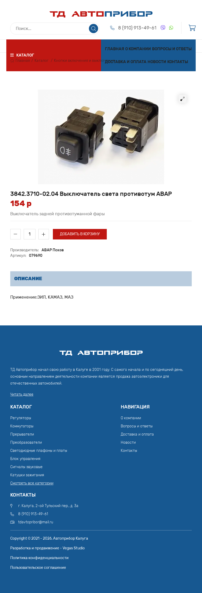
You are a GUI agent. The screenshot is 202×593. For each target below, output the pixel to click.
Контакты (177, 61)
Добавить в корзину (80, 234)
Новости (157, 61)
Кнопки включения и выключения (84, 60)
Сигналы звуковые (26, 467)
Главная (114, 49)
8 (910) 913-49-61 (137, 28)
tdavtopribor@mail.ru (35, 522)
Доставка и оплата (126, 61)
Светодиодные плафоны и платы (38, 450)
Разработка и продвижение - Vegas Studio (47, 548)
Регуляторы (20, 418)
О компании (138, 49)
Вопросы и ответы (172, 49)
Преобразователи (26, 442)
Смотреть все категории (31, 483)
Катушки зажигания (27, 475)
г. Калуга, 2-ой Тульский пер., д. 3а (48, 506)
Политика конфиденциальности (39, 558)
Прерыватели (22, 434)
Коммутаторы (21, 426)
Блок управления (25, 459)
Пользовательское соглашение (38, 567)
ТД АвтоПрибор (101, 350)
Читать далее (21, 394)
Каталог (41, 60)
